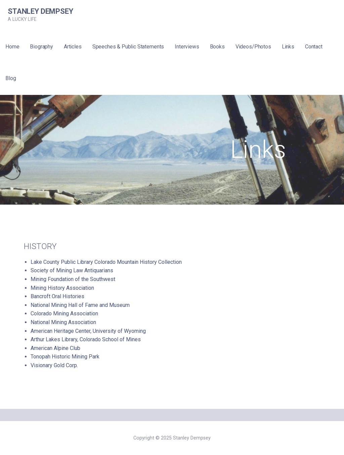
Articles (73, 46)
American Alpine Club (55, 348)
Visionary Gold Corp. (54, 365)
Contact (313, 46)
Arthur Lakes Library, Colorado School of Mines (86, 339)
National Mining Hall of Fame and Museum (80, 305)
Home (12, 46)
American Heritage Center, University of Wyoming (88, 331)
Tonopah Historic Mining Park (65, 356)
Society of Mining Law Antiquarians (72, 270)
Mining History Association (62, 288)
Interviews (187, 46)
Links (288, 46)
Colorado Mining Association (64, 313)
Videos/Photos (253, 46)
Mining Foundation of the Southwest (73, 279)
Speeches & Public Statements (128, 46)
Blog (10, 78)
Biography (41, 46)
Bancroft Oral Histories (57, 296)
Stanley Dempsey (40, 11)
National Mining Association (63, 322)
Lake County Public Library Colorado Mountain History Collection (106, 262)
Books (217, 46)
